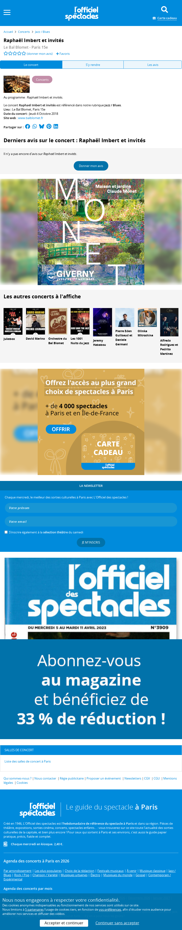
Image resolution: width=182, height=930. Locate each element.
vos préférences (110, 909)
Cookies (22, 782)
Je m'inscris (91, 542)
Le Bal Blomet (21, 109)
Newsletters (132, 778)
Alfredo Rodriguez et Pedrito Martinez (169, 347)
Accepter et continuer (64, 923)
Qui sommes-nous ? (18, 778)
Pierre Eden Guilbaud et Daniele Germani (123, 337)
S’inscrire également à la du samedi (46, 532)
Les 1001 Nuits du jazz (80, 341)
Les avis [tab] (152, 65)
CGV (147, 778)
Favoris (63, 53)
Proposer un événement (103, 778)
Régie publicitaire (72, 778)
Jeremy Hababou (99, 343)
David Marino (35, 339)
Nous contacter (45, 778)
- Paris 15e (26, 47)
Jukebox (9, 339)
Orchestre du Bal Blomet (57, 341)
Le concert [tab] (31, 65)
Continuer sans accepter (117, 923)
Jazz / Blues (113, 105)
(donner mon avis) (40, 53)
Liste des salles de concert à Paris (28, 761)
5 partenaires (34, 909)
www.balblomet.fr (30, 118)
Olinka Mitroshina (145, 333)
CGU (157, 778)
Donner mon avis (91, 166)
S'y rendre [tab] (93, 65)
